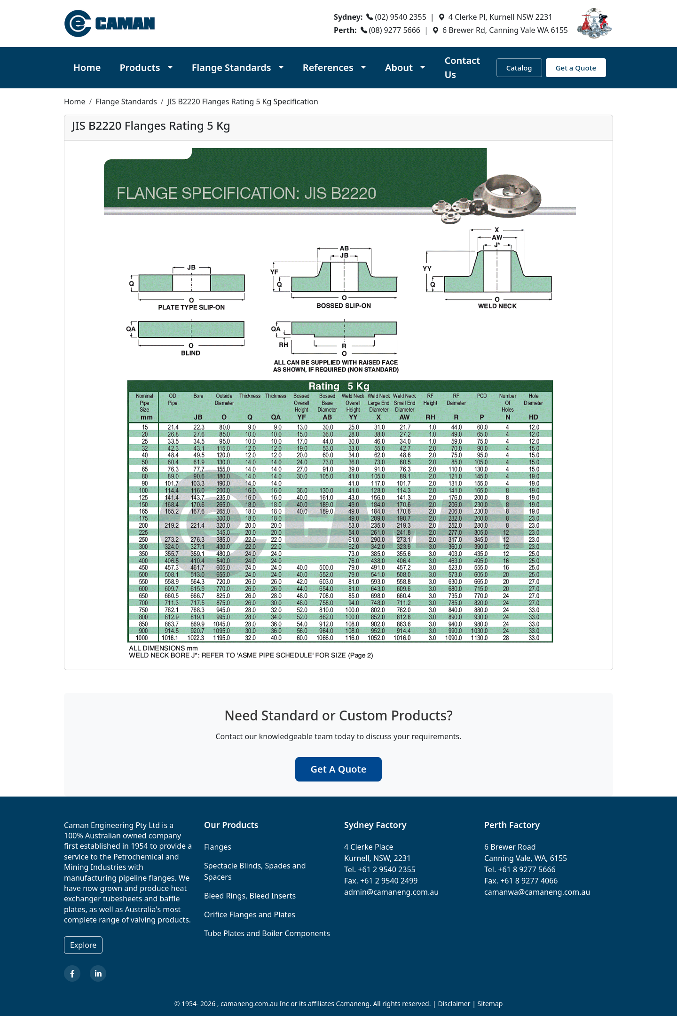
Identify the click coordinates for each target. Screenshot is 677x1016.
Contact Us (462, 67)
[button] (146, 67)
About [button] (400, 67)
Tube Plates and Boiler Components (267, 933)
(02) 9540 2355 (400, 17)
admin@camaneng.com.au (391, 892)
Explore (83, 945)
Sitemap (490, 1003)
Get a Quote (576, 67)
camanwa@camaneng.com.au (537, 892)
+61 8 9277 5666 (526, 869)
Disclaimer (454, 1003)
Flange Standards (126, 101)
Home (87, 67)
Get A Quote (339, 769)
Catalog (519, 67)
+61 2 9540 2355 (386, 869)
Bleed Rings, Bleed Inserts (250, 896)
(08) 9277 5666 (394, 30)
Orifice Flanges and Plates (249, 914)
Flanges (217, 847)
